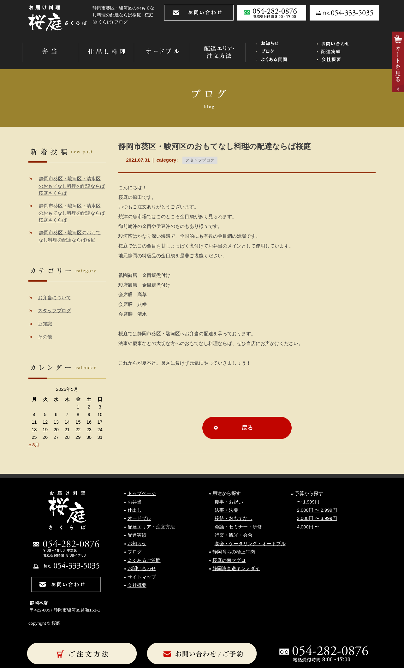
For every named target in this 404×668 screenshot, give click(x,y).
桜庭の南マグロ (229, 560)
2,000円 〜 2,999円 (317, 510)
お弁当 (135, 501)
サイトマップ (142, 577)
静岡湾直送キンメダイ (236, 568)
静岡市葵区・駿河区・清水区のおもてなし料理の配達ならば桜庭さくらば (72, 186)
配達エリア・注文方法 (151, 526)
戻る (247, 428)
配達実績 (137, 535)
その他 (45, 336)
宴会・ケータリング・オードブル (250, 543)
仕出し (135, 510)
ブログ (135, 551)
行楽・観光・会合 (233, 535)
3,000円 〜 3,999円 (317, 518)
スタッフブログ (200, 160)
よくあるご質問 (144, 560)
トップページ (142, 493)
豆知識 (45, 323)
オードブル (139, 518)
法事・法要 (226, 510)
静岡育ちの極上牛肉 (233, 551)
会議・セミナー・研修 (238, 526)
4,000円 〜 (308, 526)
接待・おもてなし (233, 518)
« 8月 (33, 444)
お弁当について (54, 297)
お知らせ (137, 543)
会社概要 (137, 585)
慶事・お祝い (229, 501)
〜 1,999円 (308, 501)
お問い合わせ (142, 568)
